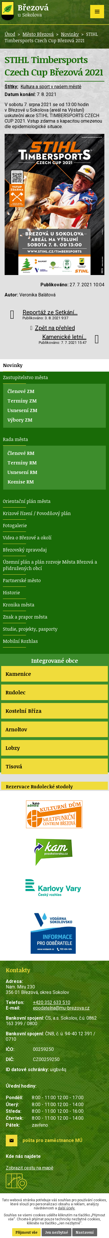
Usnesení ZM (22, 410)
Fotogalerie (15, 525)
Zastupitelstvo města (25, 377)
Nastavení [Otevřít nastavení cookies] (85, 1232)
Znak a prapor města (25, 617)
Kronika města (18, 605)
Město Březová (38, 34)
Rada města (15, 439)
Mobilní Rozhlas (20, 641)
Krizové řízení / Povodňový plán (37, 513)
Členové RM (21, 453)
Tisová (13, 766)
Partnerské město (22, 580)
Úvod (10, 34)
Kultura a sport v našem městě (51, 86)
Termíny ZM (22, 401)
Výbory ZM (20, 420)
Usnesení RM (22, 472)
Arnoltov (16, 729)
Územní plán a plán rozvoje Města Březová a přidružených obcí (50, 565)
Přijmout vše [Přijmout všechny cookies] (26, 1232)
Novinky (70, 34)
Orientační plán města (27, 501)
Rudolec (15, 692)
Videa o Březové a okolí (27, 537)
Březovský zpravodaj (25, 550)
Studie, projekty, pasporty (30, 629)
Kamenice (18, 673)
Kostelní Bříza (23, 710)
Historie (11, 592)
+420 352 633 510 (51, 1002)
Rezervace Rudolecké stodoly (39, 786)
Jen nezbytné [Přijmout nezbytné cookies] (56, 1232)
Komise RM (21, 482)
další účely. (66, 1208)
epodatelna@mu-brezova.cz (61, 1008)
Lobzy (12, 747)
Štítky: (11, 86)
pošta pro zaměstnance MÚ (52, 1140)
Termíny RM (22, 463)
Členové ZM (21, 391)
